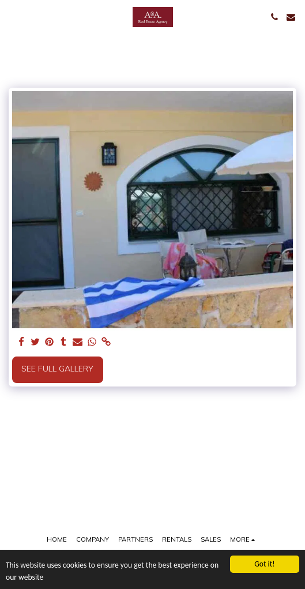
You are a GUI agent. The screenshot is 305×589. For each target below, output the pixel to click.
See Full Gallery (57, 368)
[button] (12, 16)
